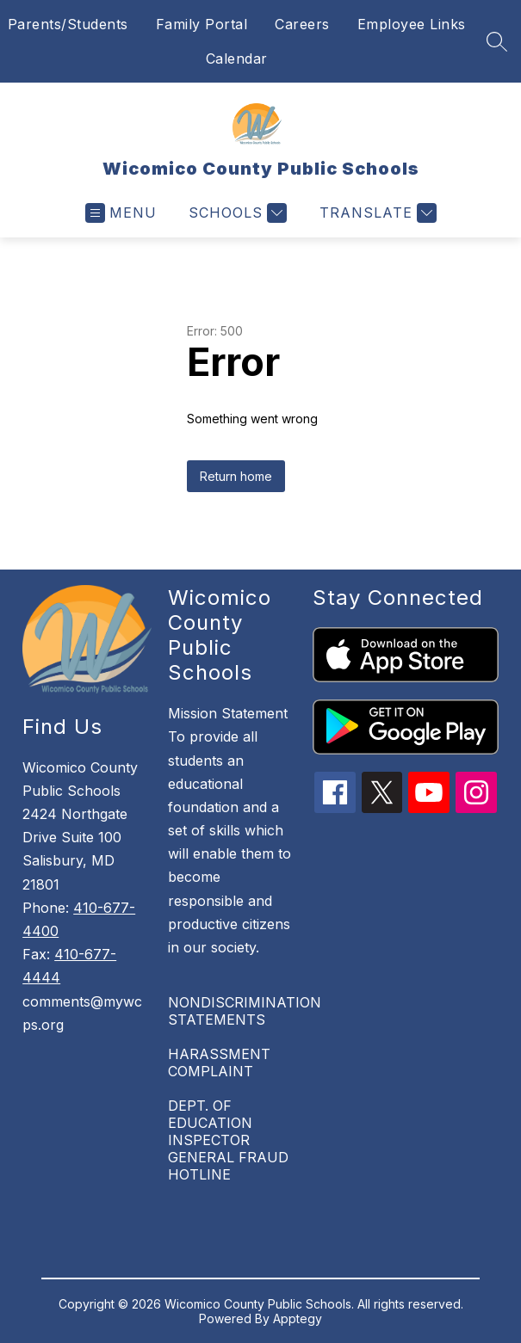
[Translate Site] (376, 213)
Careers (302, 24)
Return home (236, 476)
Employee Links (411, 24)
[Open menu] (121, 213)
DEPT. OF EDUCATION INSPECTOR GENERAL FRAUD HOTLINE (228, 1140)
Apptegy (297, 1318)
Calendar (237, 58)
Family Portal (202, 24)
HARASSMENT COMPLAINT (219, 1062)
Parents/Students (68, 24)
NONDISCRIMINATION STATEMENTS (244, 1011)
